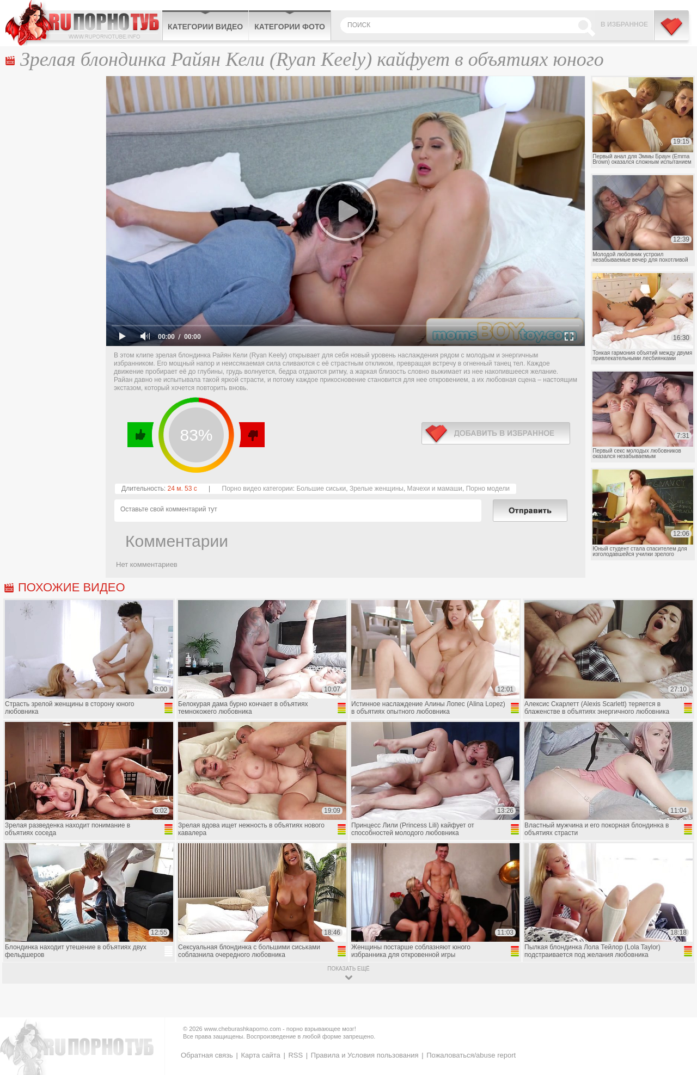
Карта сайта (260, 1055)
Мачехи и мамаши (434, 488)
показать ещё (348, 969)
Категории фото (289, 26)
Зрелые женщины (376, 488)
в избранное (495, 433)
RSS (295, 1055)
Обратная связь (207, 1055)
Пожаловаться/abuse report (471, 1055)
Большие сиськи (321, 488)
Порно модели (488, 488)
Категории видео (205, 26)
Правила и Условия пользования (365, 1055)
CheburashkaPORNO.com (83, 23)
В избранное (624, 24)
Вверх (676, 1009)
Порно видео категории (257, 488)
